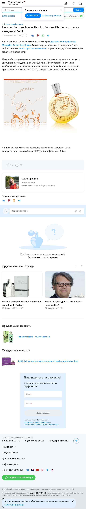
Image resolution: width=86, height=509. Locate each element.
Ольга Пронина (30, 178)
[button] (76, 266)
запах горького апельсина (32, 48)
